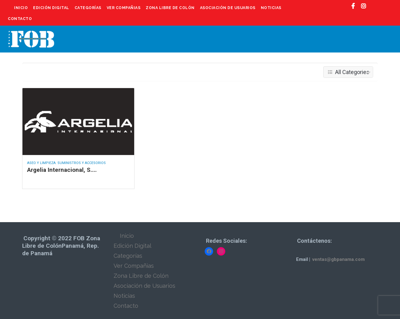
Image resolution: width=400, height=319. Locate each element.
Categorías (88, 8)
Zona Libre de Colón (170, 8)
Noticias (271, 8)
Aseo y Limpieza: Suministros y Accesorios (66, 163)
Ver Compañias (124, 8)
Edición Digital (51, 8)
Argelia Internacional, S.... (62, 169)
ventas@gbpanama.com (338, 259)
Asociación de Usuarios (228, 8)
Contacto (20, 19)
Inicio (21, 8)
